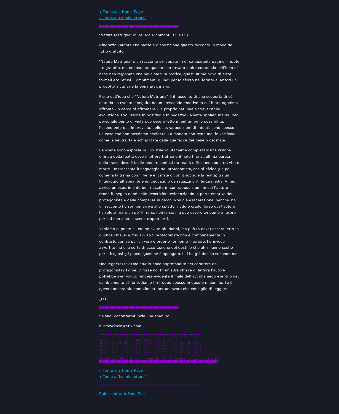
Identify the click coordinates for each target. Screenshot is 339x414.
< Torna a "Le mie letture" (122, 18)
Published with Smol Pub (122, 402)
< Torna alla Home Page (121, 11)
